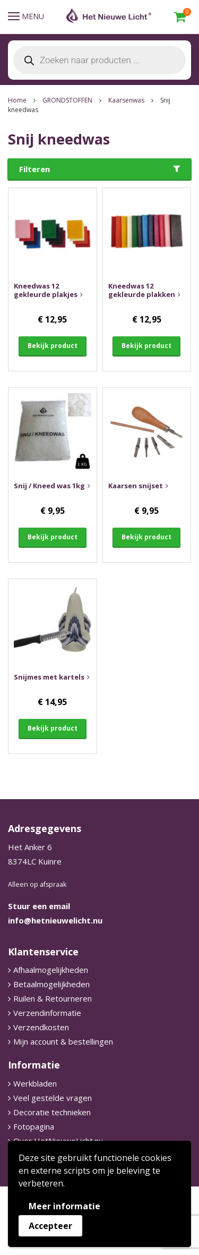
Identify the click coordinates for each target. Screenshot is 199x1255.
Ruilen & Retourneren (52, 998)
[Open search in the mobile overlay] (99, 60)
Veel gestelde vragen (52, 1097)
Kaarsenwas (126, 100)
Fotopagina (33, 1126)
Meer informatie (64, 1206)
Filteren (34, 169)
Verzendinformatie (47, 1012)
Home (17, 100)
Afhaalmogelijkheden (50, 969)
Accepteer (50, 1226)
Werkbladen (35, 1083)
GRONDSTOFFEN (67, 100)
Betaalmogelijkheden (51, 984)
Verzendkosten (41, 1027)
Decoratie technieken (52, 1112)
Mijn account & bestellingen (63, 1041)
